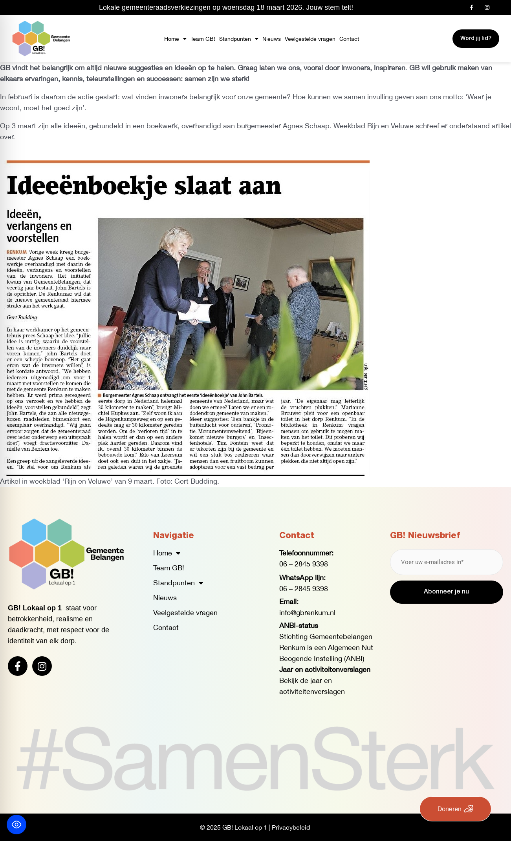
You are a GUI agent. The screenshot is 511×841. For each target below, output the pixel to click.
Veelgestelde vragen (310, 39)
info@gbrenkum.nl (307, 612)
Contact (349, 39)
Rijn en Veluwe (390, 126)
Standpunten (238, 39)
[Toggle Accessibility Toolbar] (16, 824)
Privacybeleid (291, 827)
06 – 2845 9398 (303, 564)
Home (175, 39)
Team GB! (202, 39)
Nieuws (271, 39)
